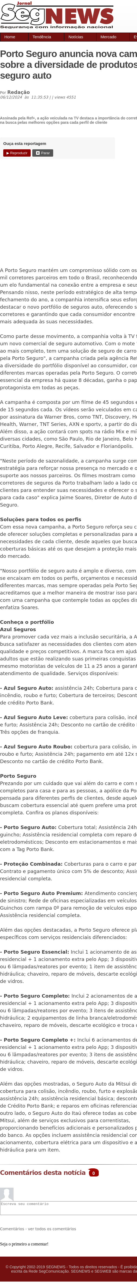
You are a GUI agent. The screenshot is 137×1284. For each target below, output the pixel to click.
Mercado (108, 36)
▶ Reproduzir (17, 153)
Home (9, 36)
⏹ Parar (43, 153)
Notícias (75, 36)
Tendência (42, 36)
